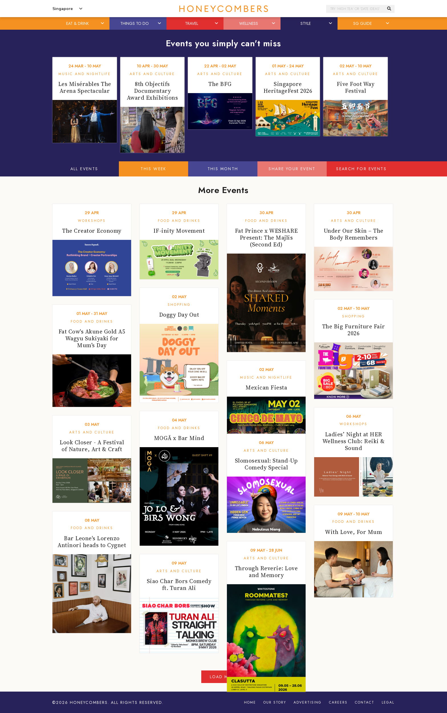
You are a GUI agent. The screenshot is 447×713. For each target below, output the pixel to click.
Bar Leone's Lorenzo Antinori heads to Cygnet (92, 541)
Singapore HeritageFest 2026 (287, 87)
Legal (388, 702)
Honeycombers (89, 702)
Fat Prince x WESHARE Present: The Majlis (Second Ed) (266, 237)
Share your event (292, 169)
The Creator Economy (91, 231)
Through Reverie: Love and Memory (266, 571)
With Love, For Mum (353, 532)
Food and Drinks (179, 220)
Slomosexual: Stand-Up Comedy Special (266, 464)
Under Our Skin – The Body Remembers (353, 234)
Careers (338, 702)
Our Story (274, 702)
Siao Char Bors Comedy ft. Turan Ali (179, 584)
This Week (153, 169)
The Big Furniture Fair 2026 (353, 329)
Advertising (308, 702)
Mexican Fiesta (266, 387)
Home (250, 702)
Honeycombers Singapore (223, 8)
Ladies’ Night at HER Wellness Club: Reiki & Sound (353, 441)
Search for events (361, 169)
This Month (223, 169)
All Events (84, 169)
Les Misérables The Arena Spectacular (84, 87)
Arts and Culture (152, 74)
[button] (103, 23)
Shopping (179, 304)
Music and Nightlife (84, 74)
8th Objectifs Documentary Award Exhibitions (152, 91)
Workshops (92, 220)
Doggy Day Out (179, 315)
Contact (364, 702)
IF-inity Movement (179, 231)
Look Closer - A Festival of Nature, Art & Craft (92, 445)
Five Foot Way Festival (356, 87)
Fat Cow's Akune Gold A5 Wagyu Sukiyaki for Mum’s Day (91, 338)
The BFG (220, 84)
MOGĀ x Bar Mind (179, 438)
